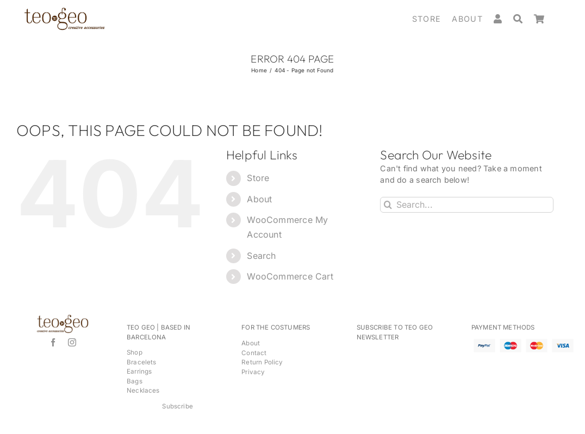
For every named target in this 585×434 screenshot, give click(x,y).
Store (258, 177)
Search (261, 255)
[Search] (523, 19)
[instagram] (72, 342)
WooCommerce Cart (290, 276)
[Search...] (466, 205)
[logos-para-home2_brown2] (64, 10)
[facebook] (53, 342)
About (259, 199)
